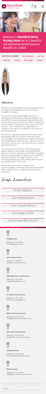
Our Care (41, 56)
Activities (6, 60)
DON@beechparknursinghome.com (20, 318)
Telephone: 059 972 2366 (15, 335)
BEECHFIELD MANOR (10, 56)
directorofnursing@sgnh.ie (16, 300)
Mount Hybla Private (14, 257)
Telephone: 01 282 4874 (15, 279)
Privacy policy (5, 388)
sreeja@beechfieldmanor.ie (16, 281)
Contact (40, 60)
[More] (42, 6)
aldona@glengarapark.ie (15, 244)
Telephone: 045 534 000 (15, 317)
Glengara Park (12, 239)
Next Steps (28, 60)
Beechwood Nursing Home (16, 332)
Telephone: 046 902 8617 (15, 354)
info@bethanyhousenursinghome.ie (19, 374)
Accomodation (28, 56)
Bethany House (12, 369)
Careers (17, 60)
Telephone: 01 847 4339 (15, 298)
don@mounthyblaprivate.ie (16, 263)
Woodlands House (13, 350)
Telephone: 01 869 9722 (15, 261)
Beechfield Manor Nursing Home (18, 276)
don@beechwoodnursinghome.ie (18, 337)
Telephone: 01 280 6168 (15, 242)
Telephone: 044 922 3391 (15, 372)
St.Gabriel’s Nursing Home (16, 295)
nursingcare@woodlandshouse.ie (18, 356)
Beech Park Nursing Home (16, 313)
